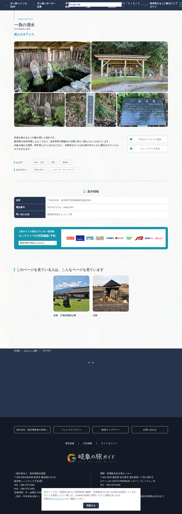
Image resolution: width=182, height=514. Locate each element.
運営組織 (69, 443)
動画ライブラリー (111, 429)
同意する (91, 505)
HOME (17, 350)
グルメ (145, 10)
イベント (132, 10)
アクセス (172, 10)
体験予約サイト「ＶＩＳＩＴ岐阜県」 (122, 18)
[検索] (91, 4)
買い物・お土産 (89, 18)
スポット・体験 (115, 10)
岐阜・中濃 (40, 175)
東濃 (54, 175)
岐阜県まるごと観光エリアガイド (161, 18)
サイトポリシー (109, 443)
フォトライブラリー (71, 429)
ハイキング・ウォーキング (64, 183)
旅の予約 (158, 10)
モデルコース (96, 10)
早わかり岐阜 (68, 18)
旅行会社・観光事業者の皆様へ (142, 5)
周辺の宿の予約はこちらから (38, 256)
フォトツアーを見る (145, 162)
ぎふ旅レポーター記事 (44, 18)
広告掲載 (87, 443)
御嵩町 (66, 175)
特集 (82, 10)
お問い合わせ (150, 429)
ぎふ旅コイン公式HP (16, 18)
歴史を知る (40, 183)
